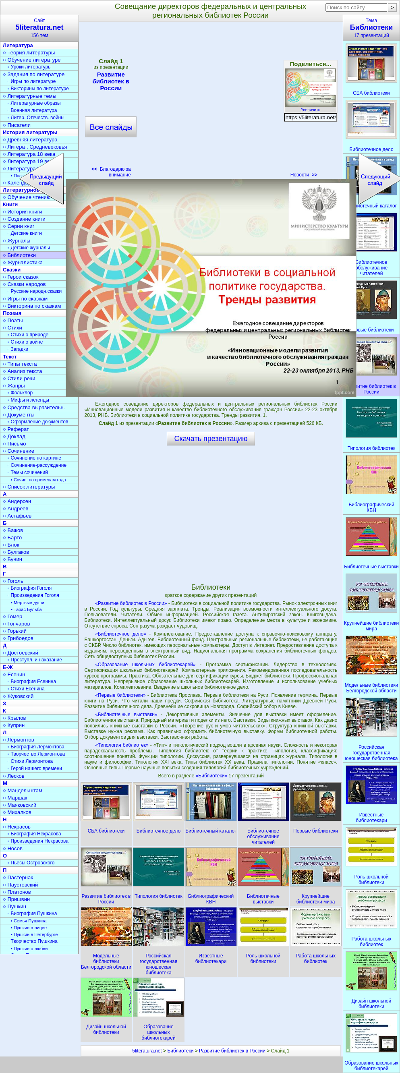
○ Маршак (15, 798)
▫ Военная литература (32, 110)
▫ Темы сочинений (28, 472)
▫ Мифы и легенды (28, 400)
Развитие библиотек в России (111, 81)
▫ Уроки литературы (30, 67)
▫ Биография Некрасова (34, 834)
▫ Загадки (18, 349)
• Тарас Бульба (26, 609)
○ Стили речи (19, 378)
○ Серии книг (18, 226)
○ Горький (15, 631)
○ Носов (13, 848)
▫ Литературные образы (34, 103)
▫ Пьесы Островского (31, 863)
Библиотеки (180, 1051)
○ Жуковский (18, 696)
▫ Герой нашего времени (35, 768)
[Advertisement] (210, 514)
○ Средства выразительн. (34, 407)
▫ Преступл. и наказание (35, 660)
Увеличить (310, 107)
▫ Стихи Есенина (26, 689)
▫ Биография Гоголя (30, 588)
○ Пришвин (16, 899)
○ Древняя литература (30, 140)
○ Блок (11, 545)
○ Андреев (16, 508)
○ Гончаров (16, 624)
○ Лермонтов (18, 740)
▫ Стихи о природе (28, 335)
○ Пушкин (14, 906)
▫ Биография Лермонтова (36, 747)
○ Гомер (12, 616)
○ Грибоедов (18, 638)
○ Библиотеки (19, 255)
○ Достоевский (20, 653)
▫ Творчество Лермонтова (36, 754)
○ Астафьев (17, 516)
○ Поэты (13, 320)
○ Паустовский (20, 885)
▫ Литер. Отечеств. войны (36, 117)
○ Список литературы (29, 487)
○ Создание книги (24, 219)
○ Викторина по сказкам (32, 306)
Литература (18, 45)
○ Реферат (16, 429)
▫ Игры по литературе (32, 81)
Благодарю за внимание (111, 172)
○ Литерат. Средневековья (35, 147)
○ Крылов (14, 718)
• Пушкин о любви (29, 948)
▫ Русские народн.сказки (35, 291)
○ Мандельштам (22, 790)
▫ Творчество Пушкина (33, 941)
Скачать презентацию (211, 439)
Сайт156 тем (39, 28)
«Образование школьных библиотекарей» (145, 664)
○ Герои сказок (21, 277)
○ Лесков (14, 776)
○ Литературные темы (29, 96)
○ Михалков (17, 812)
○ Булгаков (16, 552)
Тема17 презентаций (371, 28)
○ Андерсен (17, 501)
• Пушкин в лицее (29, 927)
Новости (303, 175)
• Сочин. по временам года (38, 479)
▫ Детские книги (25, 233)
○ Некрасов (17, 827)
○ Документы (18, 415)
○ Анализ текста (22, 371)
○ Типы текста (20, 364)
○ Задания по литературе (33, 74)
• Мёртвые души (27, 602)
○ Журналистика (23, 262)
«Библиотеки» (212, 776)
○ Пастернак (18, 877)
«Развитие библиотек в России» (131, 603)
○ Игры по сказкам (25, 299)
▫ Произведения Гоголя (33, 595)
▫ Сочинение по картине (34, 458)
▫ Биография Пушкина (32, 913)
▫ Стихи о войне (25, 342)
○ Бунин (12, 559)
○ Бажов (13, 530)
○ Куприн (14, 725)
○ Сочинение (18, 451)
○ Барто (12, 537)
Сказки (12, 270)
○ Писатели (17, 125)
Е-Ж (8, 667)
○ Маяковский (19, 805)
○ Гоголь (13, 581)
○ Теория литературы (29, 53)
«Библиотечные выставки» (126, 714)
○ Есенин (14, 674)
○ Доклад (14, 436)
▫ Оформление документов (38, 422)
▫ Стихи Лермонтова (30, 761)
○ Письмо (14, 444)
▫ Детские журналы (29, 248)
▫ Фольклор (20, 393)
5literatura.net (147, 1051)
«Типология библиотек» (122, 745)
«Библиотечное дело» (120, 634)
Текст (10, 357)
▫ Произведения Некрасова (38, 841)
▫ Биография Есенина (32, 681)
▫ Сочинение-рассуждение (37, 465)
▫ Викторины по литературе (38, 88)
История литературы (30, 132)
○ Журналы (16, 241)
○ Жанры (14, 386)
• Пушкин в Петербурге (34, 934)
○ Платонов (17, 892)
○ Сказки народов (24, 284)
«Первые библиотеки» (120, 695)
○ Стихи (12, 328)
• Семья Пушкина (29, 920)
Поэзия (12, 313)
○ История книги (22, 212)
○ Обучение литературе (32, 60)
